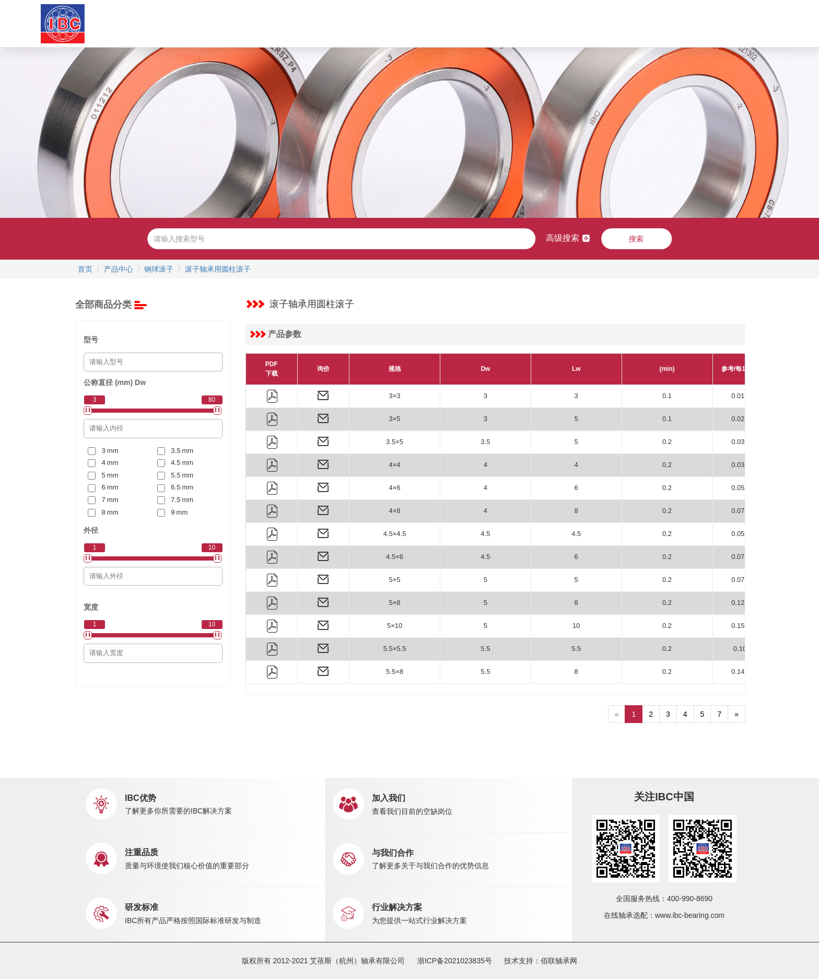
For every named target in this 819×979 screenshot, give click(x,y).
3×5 (395, 419)
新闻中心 (456, 23)
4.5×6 (394, 557)
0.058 (739, 488)
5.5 (485, 648)
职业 (511, 23)
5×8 (395, 603)
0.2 (667, 442)
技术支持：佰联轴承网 (540, 961)
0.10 (739, 648)
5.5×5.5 (394, 648)
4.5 (485, 534)
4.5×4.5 (394, 534)
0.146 (739, 671)
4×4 (395, 465)
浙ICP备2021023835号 (454, 961)
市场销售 (392, 23)
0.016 (739, 396)
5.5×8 (394, 671)
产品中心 (285, 23)
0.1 (667, 396)
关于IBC (223, 23)
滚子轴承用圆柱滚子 (218, 269)
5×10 (394, 626)
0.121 (739, 603)
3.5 (485, 442)
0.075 (739, 580)
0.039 (739, 465)
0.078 (739, 511)
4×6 (395, 488)
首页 (179, 23)
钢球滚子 (158, 269)
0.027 (739, 419)
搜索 (636, 239)
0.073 (739, 557)
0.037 (739, 442)
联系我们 (557, 23)
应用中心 (339, 23)
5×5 (395, 580)
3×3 (395, 396)
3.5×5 (394, 442)
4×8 (395, 511)
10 (576, 626)
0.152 (739, 626)
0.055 (739, 534)
